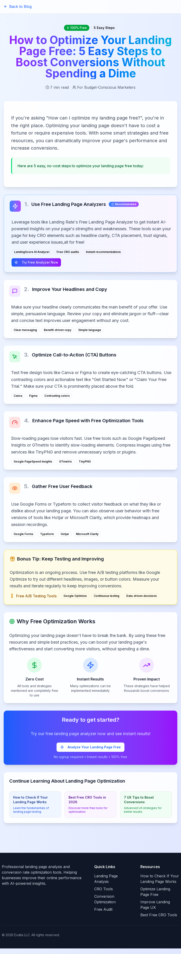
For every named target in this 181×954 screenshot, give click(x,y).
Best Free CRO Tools (158, 915)
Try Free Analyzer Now (36, 262)
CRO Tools (103, 889)
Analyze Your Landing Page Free (90, 747)
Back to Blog (18, 6)
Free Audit (103, 909)
